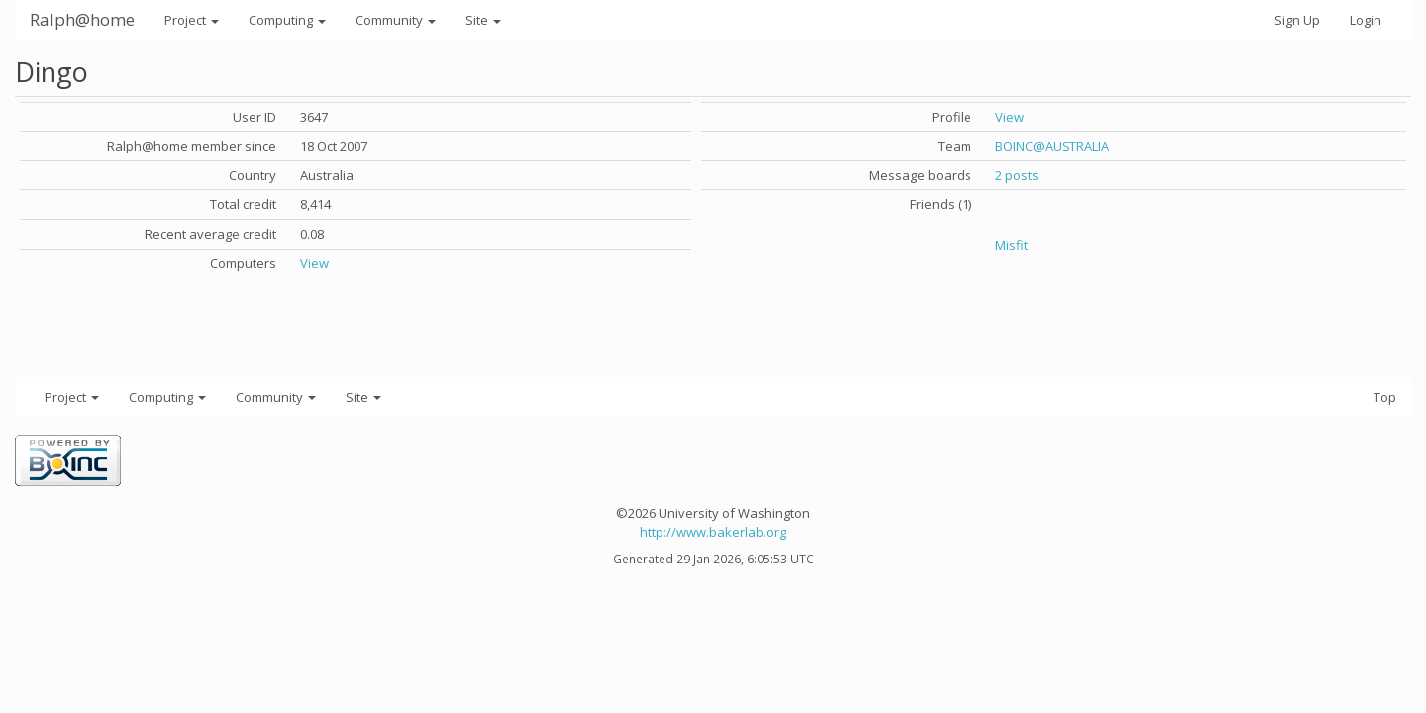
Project (191, 20)
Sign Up (1297, 20)
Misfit (1011, 245)
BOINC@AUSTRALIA (1052, 145)
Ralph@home (82, 19)
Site (483, 20)
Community (396, 20)
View (314, 263)
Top (1385, 397)
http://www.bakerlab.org (713, 532)
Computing (287, 20)
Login (1365, 20)
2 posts (1017, 175)
